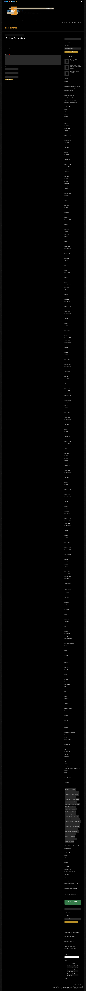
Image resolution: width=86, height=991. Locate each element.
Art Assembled (67, 611)
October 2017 (67, 369)
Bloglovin (66, 114)
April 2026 (66, 123)
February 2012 (67, 513)
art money (66, 616)
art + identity (66, 609)
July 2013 (66, 475)
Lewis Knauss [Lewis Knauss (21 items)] (67, 819)
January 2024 (67, 188)
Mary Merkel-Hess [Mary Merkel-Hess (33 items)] (68, 826)
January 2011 (67, 544)
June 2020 (66, 292)
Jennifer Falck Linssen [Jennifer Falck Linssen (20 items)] (75, 804)
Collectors (66, 660)
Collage (65, 657)
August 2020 (66, 287)
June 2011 (66, 532)
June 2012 (66, 503)
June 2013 (66, 477)
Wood (65, 779)
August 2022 (66, 229)
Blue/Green (66, 640)
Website (6, 75)
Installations (66, 701)
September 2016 (67, 400)
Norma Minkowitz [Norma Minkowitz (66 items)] (75, 831)
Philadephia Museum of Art (69, 732)
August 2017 (66, 373)
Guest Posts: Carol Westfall (69, 97)
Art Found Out (67, 109)
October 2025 (67, 137)
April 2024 (66, 181)
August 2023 (66, 200)
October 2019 (67, 311)
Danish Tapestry (67, 669)
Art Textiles (66, 621)
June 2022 (66, 234)
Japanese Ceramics (68, 708)
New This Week (67, 717)
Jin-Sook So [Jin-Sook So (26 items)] (67, 806)
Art (65, 607)
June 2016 (66, 405)
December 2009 (67, 576)
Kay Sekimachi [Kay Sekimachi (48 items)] (73, 811)
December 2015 (67, 414)
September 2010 (67, 554)
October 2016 (67, 397)
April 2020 (66, 296)
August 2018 (66, 344)
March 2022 (66, 241)
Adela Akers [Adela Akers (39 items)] (67, 789)
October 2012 (67, 494)
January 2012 (67, 516)
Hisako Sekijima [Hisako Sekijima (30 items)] (67, 801)
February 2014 (67, 463)
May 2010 (66, 564)
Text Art (65, 761)
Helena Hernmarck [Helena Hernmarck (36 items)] (76, 799)
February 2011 (67, 542)
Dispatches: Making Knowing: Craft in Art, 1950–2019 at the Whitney (62, 986)
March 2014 (66, 460)
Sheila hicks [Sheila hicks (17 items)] (73, 836)
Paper (65, 729)
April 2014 (66, 458)
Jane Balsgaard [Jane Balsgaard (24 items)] (67, 804)
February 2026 (67, 128)
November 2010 (67, 549)
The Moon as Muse (73, 59)
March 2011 (66, 540)
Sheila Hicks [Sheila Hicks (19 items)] (67, 836)
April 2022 (66, 239)
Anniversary (66, 602)
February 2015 (67, 434)
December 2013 (67, 467)
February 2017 (67, 388)
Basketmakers (67, 633)
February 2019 (67, 330)
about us (66, 81)
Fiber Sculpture (67, 684)
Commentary (66, 662)
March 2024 (66, 183)
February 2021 (67, 272)
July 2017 (66, 376)
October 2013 (67, 470)
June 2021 (66, 263)
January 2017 (67, 390)
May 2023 (66, 207)
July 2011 (66, 530)
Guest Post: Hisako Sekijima (70, 95)
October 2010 (67, 552)
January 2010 (67, 573)
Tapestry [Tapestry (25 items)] (66, 841)
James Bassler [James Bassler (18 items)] (74, 801)
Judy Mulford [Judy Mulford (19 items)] (74, 809)
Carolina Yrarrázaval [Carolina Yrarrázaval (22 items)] (75, 791)
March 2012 (66, 511)
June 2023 (66, 205)
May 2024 (66, 178)
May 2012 (66, 506)
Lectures (66, 710)
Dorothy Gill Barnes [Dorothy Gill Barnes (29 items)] (75, 794)
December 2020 (67, 277)
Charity (65, 652)
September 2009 (67, 583)
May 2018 (66, 352)
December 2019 (67, 306)
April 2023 (66, 210)
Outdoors (66, 727)
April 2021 (66, 267)
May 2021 (66, 265)
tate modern (66, 756)
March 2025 (66, 154)
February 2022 (67, 243)
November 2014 (67, 441)
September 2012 (67, 496)
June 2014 (66, 453)
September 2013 (67, 472)
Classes (66, 655)
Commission (66, 664)
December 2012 (67, 489)
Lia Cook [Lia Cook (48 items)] (72, 819)
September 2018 (67, 342)
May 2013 (66, 479)
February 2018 (67, 359)
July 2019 (66, 318)
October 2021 (67, 253)
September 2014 (67, 446)
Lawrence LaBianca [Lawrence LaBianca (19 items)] (68, 816)
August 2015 (66, 422)
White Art (66, 775)
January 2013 (67, 487)
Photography (66, 734)
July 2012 (66, 501)
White (65, 772)
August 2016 (66, 402)
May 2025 (66, 149)
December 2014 (67, 438)
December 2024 (67, 161)
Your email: (66, 45)
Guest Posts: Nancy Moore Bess (77, 22)
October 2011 (67, 523)
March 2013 (66, 484)
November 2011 (67, 520)
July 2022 (66, 231)
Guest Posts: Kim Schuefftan (66, 22)
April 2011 (66, 537)
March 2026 (66, 125)
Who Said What (67, 777)
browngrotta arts (67, 848)
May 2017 (66, 381)
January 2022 (67, 246)
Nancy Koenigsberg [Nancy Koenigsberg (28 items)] (76, 826)
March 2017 (66, 385)
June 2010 (66, 561)
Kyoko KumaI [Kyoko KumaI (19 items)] (73, 814)
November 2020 (67, 279)
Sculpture (66, 746)
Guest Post (66, 693)
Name (6, 66)
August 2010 (66, 556)
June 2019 (66, 320)
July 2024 (66, 173)
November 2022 (67, 222)
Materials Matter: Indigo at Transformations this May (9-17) (75, 66)
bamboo (66, 631)
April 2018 (66, 354)
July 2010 (66, 559)
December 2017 (67, 364)
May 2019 (66, 323)
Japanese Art (67, 705)
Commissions (67, 667)
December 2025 (67, 133)
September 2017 (67, 371)
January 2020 (67, 304)
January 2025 (67, 159)
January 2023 (67, 217)
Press (65, 742)
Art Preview (66, 619)
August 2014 (66, 448)
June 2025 (66, 147)
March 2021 (66, 270)
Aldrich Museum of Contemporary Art (71, 595)
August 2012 (66, 499)
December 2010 (67, 547)
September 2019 (67, 313)
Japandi (66, 703)
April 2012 (66, 508)
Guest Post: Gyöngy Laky (69, 92)
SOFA (65, 749)
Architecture (66, 604)
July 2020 (66, 289)
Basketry (66, 636)
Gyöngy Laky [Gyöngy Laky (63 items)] (73, 796)
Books (65, 645)
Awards (65, 628)
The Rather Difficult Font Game (70, 871)
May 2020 (66, 294)
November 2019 (67, 308)
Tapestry (66, 754)
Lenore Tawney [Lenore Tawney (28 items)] (75, 816)
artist (65, 623)
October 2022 (67, 224)
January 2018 (67, 361)
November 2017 (67, 366)
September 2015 (67, 419)
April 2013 (66, 482)
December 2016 (67, 393)
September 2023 (67, 198)
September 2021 (67, 255)
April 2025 (66, 152)
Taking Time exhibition (68, 891)
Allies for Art (66, 597)
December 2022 (67, 219)
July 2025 (66, 145)
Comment (7, 54)
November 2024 (67, 164)
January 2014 (67, 465)
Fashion (66, 679)
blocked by (72, 902)
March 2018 (66, 357)
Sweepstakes (67, 751)
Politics (65, 737)
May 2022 (66, 236)
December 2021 (67, 248)
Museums (66, 715)
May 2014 (66, 455)
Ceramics (66, 650)
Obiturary (66, 725)
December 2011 (67, 518)
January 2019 (67, 332)
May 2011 (66, 535)
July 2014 (66, 450)
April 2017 (66, 383)
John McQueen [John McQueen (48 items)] (67, 809)
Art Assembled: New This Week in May (72, 84)
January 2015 (67, 436)
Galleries (66, 689)
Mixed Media (66, 713)
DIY (65, 672)
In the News (66, 698)
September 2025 (67, 140)
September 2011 (67, 525)
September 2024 (67, 169)
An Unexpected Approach (69, 599)
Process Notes (67, 744)
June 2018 (66, 349)
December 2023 (67, 190)
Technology (66, 758)
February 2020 (67, 301)
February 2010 (67, 571)
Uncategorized (67, 766)
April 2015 (66, 429)
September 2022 (67, 226)
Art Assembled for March (74, 71)
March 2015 (66, 431)
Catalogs (66, 648)
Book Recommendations (69, 643)
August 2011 (66, 528)
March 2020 (66, 299)
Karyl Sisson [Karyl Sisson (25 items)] (67, 811)
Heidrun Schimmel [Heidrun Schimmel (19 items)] (68, 799)
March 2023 (66, 212)
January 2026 (67, 130)
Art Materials (66, 614)
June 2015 (66, 424)
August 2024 (66, 171)
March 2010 (66, 568)
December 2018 (67, 335)
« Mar (65, 978)
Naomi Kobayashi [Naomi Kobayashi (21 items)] (68, 831)
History (65, 696)
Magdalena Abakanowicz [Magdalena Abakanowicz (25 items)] (69, 821)
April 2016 (66, 407)
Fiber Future (66, 681)
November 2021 (67, 251)
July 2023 (66, 202)
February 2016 (67, 412)
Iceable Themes (30, 984)
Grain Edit (66, 116)
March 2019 (66, 328)
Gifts (65, 691)
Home (75, 25)
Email (6, 71)
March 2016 (66, 410)
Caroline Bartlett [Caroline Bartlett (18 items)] (68, 794)
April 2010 (66, 566)
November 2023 (67, 193)
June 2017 (66, 378)
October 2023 (67, 195)
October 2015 (67, 417)
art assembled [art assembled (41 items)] (73, 789)
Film (65, 686)
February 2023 (67, 214)
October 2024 (67, 166)
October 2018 (67, 340)
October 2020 (67, 282)
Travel (65, 763)
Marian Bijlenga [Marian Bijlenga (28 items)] (77, 821)
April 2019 (66, 325)
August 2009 (66, 585)
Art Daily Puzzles (67, 869)
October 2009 (67, 581)
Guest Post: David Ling (68, 90)
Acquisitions (66, 592)
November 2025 (67, 135)
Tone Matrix (66, 874)
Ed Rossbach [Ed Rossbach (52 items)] (67, 796)
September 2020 (67, 284)
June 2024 (66, 176)
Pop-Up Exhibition (67, 739)
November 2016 (67, 395)
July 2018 (66, 347)
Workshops (66, 782)
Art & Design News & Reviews (70, 880)
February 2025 (67, 157)
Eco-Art (65, 674)
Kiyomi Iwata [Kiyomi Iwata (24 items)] (67, 814)
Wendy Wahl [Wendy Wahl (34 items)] (71, 841)
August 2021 (66, 258)
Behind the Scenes (68, 638)
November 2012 (67, 491)
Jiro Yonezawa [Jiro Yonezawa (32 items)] (73, 806)
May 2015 (66, 426)
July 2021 (66, 260)
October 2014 (67, 443)
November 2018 (67, 337)
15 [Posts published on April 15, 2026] (71, 971)
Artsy (65, 111)
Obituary (66, 722)
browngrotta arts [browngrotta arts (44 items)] (68, 791)
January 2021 (67, 275)
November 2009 (67, 578)
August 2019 (66, 316)
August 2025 (66, 142)
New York (66, 720)
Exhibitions (66, 676)
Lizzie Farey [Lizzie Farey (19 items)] (77, 819)
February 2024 (67, 186)
